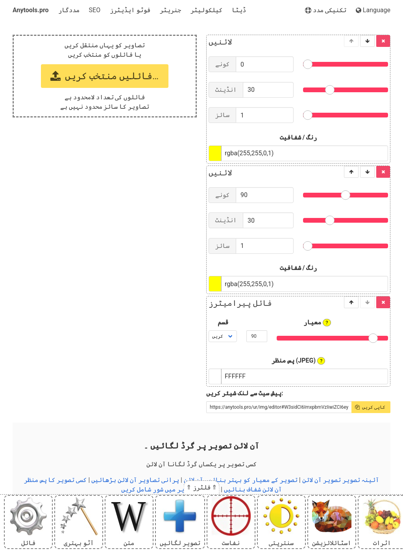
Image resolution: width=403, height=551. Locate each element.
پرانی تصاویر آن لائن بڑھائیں (135, 480)
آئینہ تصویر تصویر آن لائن (340, 480)
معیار (317, 322)
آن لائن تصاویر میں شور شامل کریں (170, 489)
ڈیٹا (239, 10)
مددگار (68, 10)
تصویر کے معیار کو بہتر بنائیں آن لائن (241, 480)
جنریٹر (170, 10)
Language (373, 10)
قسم (223, 322)
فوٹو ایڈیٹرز (130, 10)
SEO (95, 10)
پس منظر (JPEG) (298, 361)
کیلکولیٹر (206, 10)
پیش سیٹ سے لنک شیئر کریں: (244, 393)
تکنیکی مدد (325, 10)
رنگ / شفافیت (298, 137)
